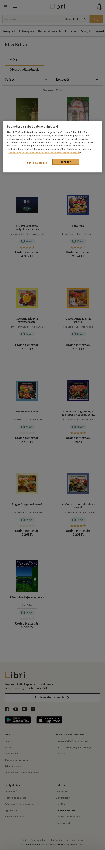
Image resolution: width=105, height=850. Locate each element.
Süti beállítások (37, 162)
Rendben (65, 161)
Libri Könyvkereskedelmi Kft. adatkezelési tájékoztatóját (44, 152)
